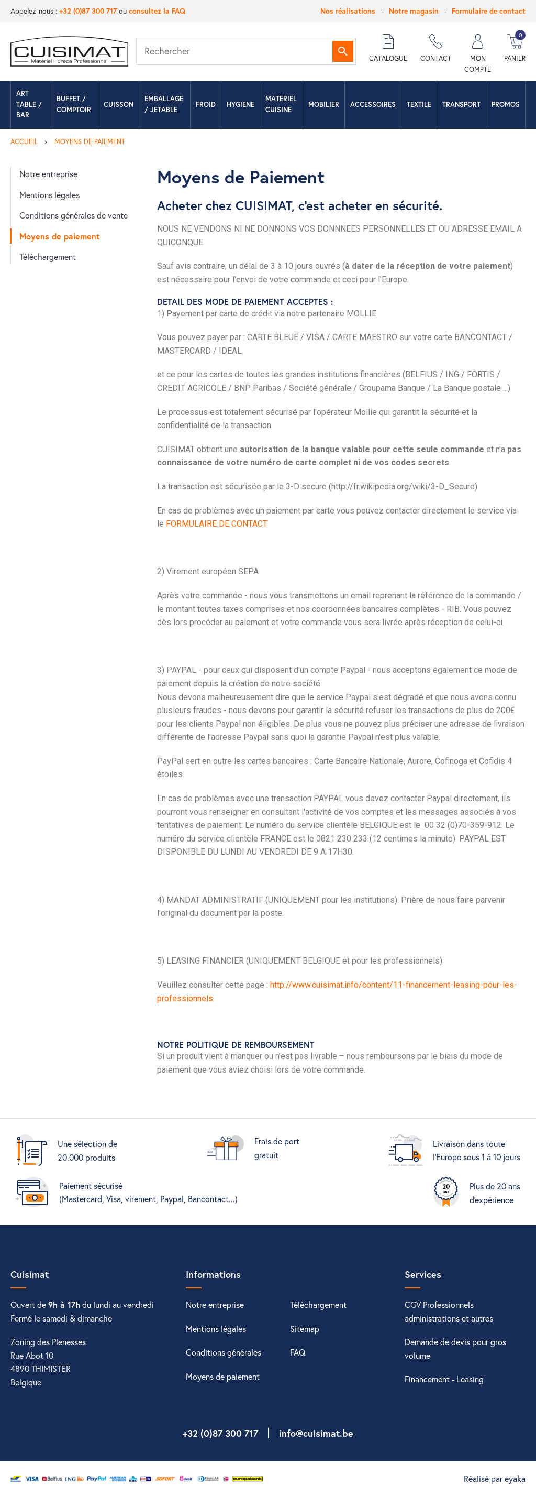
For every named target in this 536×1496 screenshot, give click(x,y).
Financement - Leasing (444, 1378)
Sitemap (304, 1328)
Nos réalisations (347, 11)
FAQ (298, 1352)
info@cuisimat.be (316, 1433)
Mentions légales (49, 194)
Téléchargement (47, 256)
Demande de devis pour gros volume (455, 1348)
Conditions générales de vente (73, 215)
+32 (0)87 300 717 (88, 11)
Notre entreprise (48, 173)
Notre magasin (414, 11)
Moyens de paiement (59, 236)
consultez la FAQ (157, 11)
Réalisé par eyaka (495, 1478)
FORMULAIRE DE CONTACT (216, 524)
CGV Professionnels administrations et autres (449, 1311)
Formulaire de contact (489, 11)
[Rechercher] (246, 51)
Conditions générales (223, 1352)
